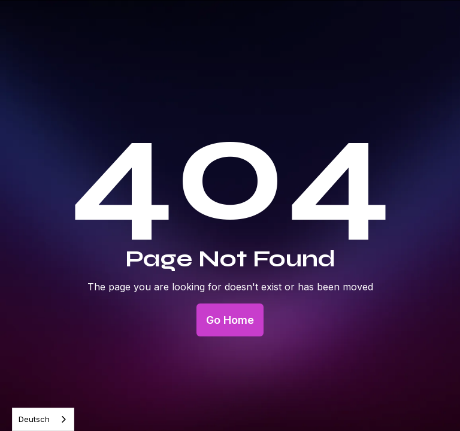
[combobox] (43, 419)
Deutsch (34, 419)
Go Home (230, 320)
